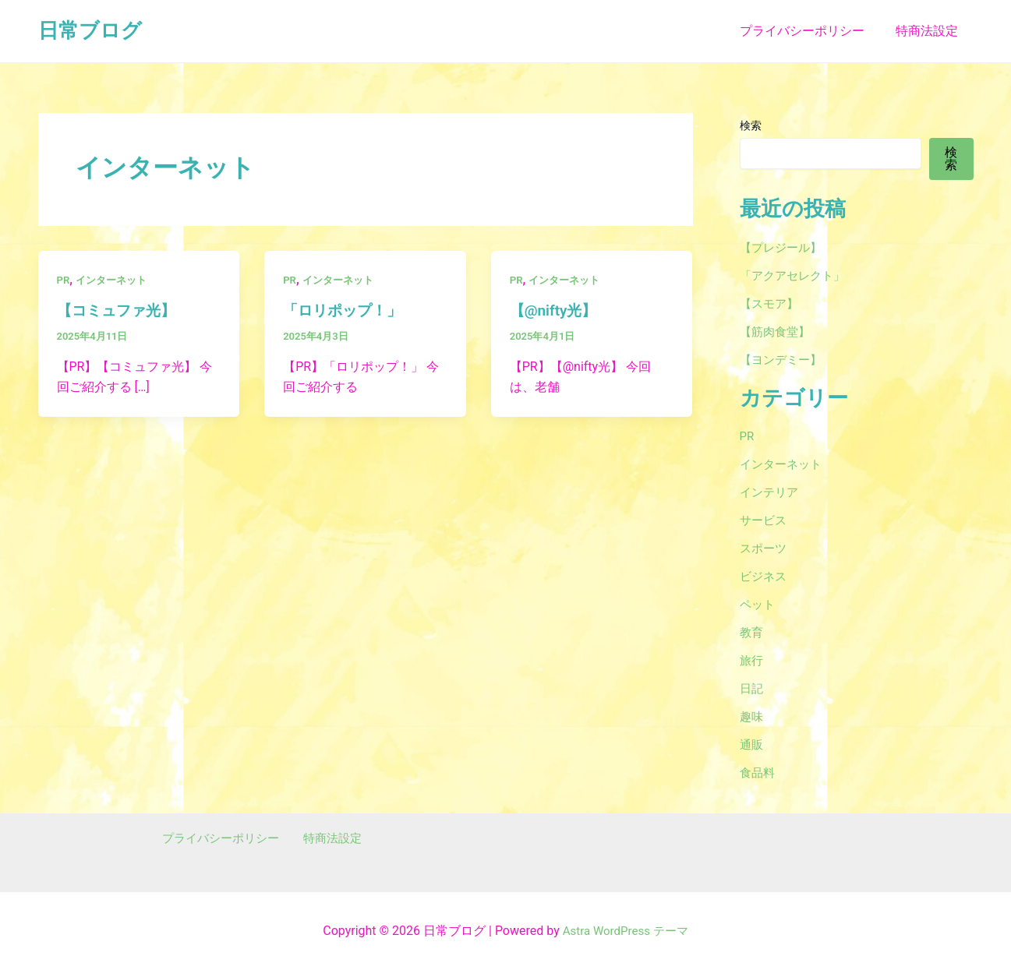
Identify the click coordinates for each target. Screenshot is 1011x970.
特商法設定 (930, 30)
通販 (752, 744)
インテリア (771, 492)
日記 (752, 688)
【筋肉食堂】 (777, 331)
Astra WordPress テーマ (625, 930)
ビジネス (765, 576)
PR (64, 279)
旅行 (752, 660)
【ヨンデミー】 (783, 359)
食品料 (758, 772)
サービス (765, 520)
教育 (752, 632)
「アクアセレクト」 (796, 275)
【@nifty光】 (556, 310)
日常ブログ (90, 30)
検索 (751, 125)
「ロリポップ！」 (345, 310)
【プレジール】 (783, 247)
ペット (758, 604)
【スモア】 (771, 303)
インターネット (114, 279)
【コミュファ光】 (119, 310)
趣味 (752, 716)
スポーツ (765, 548)
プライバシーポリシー (811, 30)
